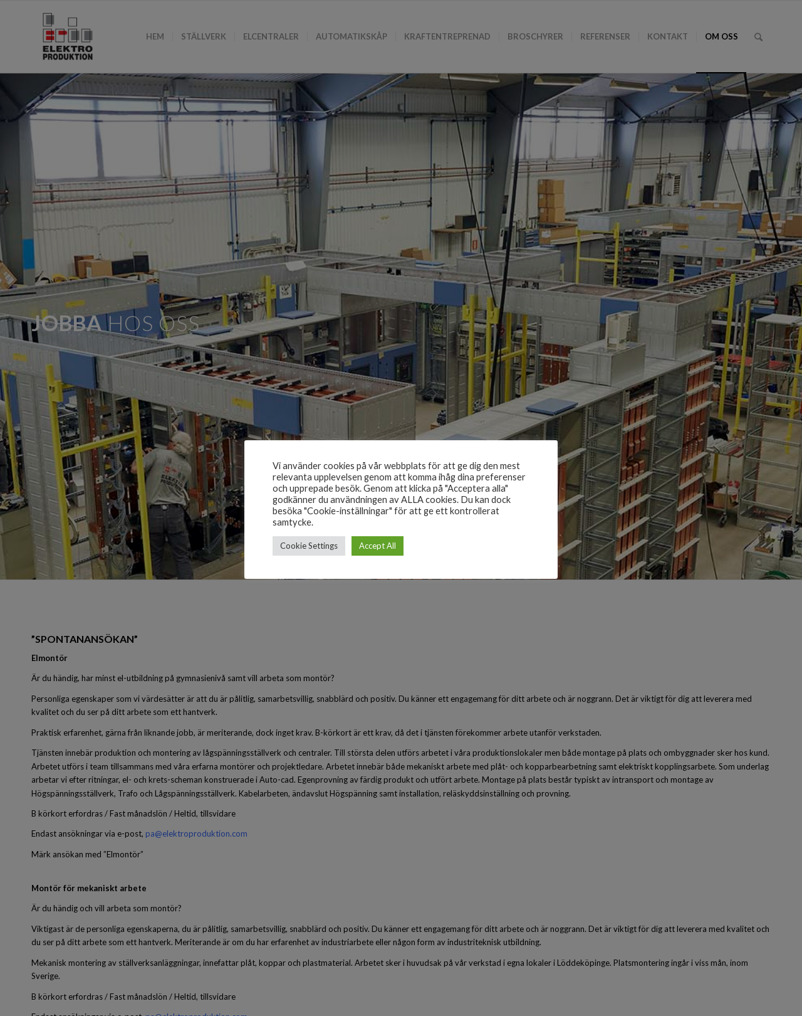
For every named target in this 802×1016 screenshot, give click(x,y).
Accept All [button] (377, 546)
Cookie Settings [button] (309, 546)
